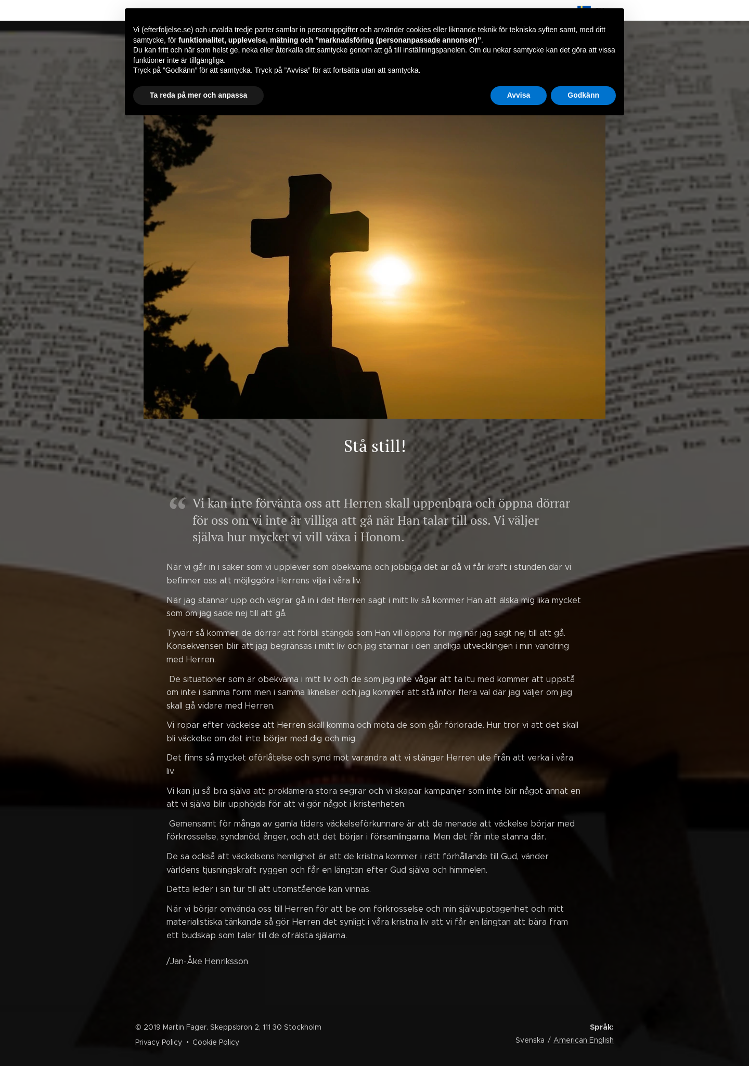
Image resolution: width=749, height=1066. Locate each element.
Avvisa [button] (519, 95)
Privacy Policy (158, 1042)
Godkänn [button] (583, 95)
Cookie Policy (215, 1042)
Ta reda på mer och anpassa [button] (198, 95)
